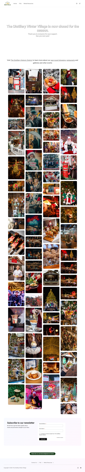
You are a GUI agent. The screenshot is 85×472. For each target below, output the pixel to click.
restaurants (70, 60)
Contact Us (34, 462)
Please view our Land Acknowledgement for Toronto (42, 453)
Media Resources (28, 3)
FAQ (20, 3)
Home (15, 3)
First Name (42, 428)
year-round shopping (58, 60)
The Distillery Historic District (21, 60)
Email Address (42, 423)
